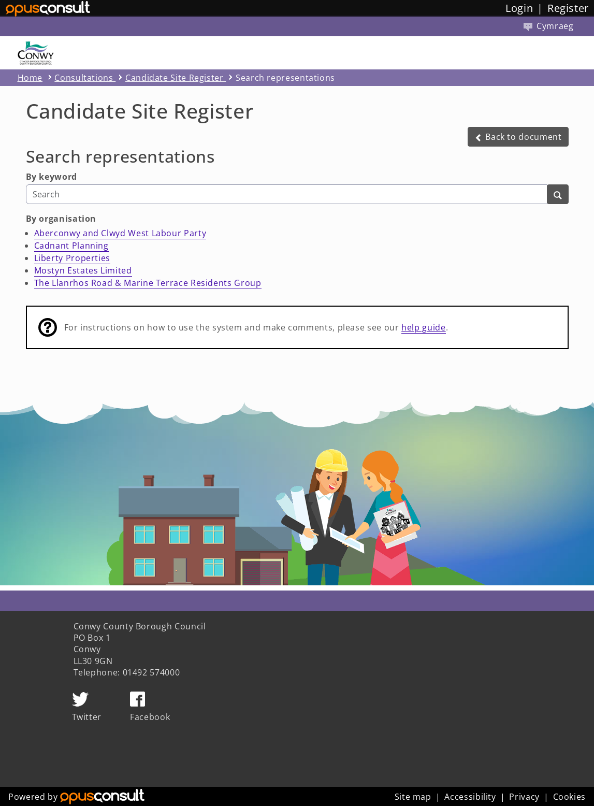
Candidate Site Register (175, 77)
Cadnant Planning (71, 245)
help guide (423, 327)
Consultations (84, 77)
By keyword (51, 176)
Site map (413, 796)
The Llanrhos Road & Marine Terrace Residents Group (148, 283)
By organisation (61, 218)
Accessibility (470, 796)
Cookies (569, 796)
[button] (518, 137)
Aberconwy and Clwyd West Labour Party (120, 233)
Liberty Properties (72, 258)
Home (30, 77)
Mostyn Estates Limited (83, 270)
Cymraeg (548, 26)
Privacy (524, 796)
